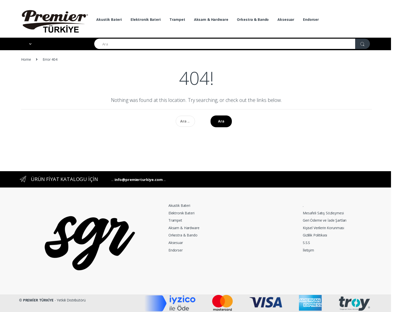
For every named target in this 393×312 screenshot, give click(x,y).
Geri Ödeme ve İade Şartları (324, 220)
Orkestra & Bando (253, 19)
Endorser (311, 19)
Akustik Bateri (109, 19)
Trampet (177, 19)
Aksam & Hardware (211, 19)
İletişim (308, 250)
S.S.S (306, 242)
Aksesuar (285, 19)
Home (26, 59)
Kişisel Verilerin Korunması (323, 227)
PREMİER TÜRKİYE (38, 300)
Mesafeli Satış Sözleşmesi (323, 213)
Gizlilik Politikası (315, 235)
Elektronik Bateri (146, 19)
